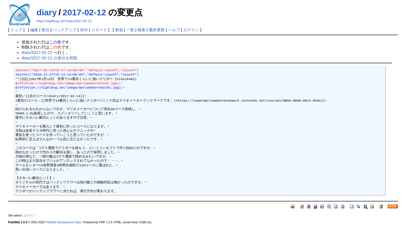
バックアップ (65, 30)
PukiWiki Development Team (63, 222)
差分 (45, 30)
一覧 (130, 30)
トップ (16, 30)
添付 (84, 30)
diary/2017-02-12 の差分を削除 (49, 58)
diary (47, 12)
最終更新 (157, 30)
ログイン (191, 30)
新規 (119, 30)
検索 (141, 30)
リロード (99, 30)
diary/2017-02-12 (37, 52)
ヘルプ (174, 30)
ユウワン (29, 215)
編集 (34, 30)
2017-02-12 (84, 12)
